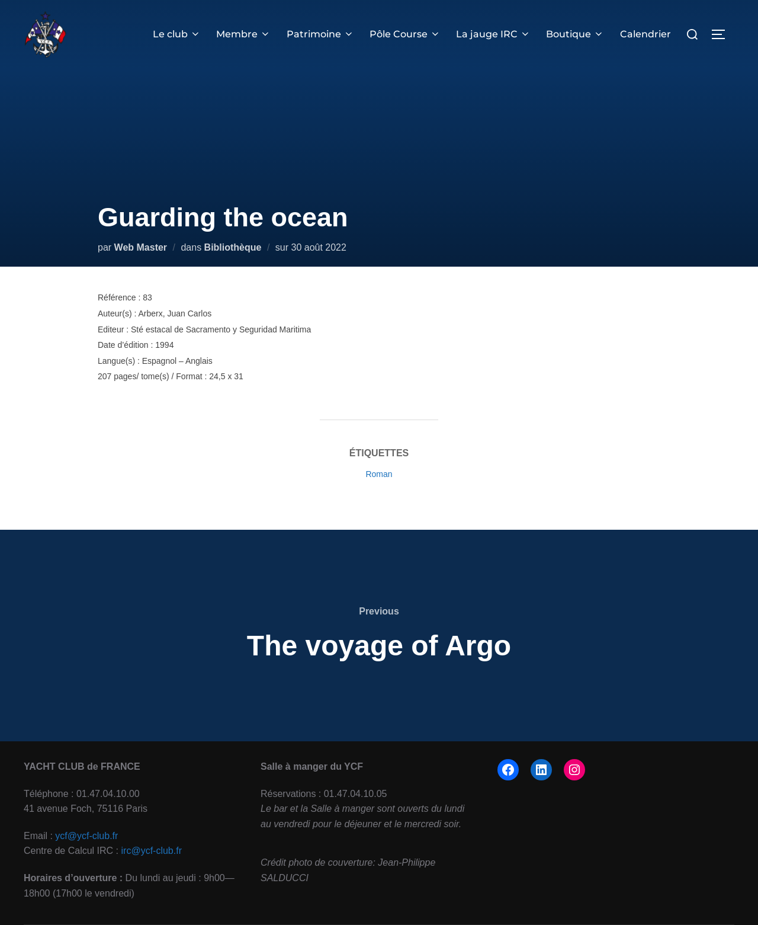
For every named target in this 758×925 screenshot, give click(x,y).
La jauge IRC (493, 34)
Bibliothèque (233, 247)
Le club (177, 34)
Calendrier (645, 34)
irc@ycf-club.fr (151, 851)
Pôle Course (405, 34)
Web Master (141, 247)
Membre (243, 34)
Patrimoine (320, 34)
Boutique (575, 34)
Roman (378, 474)
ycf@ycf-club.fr (86, 836)
